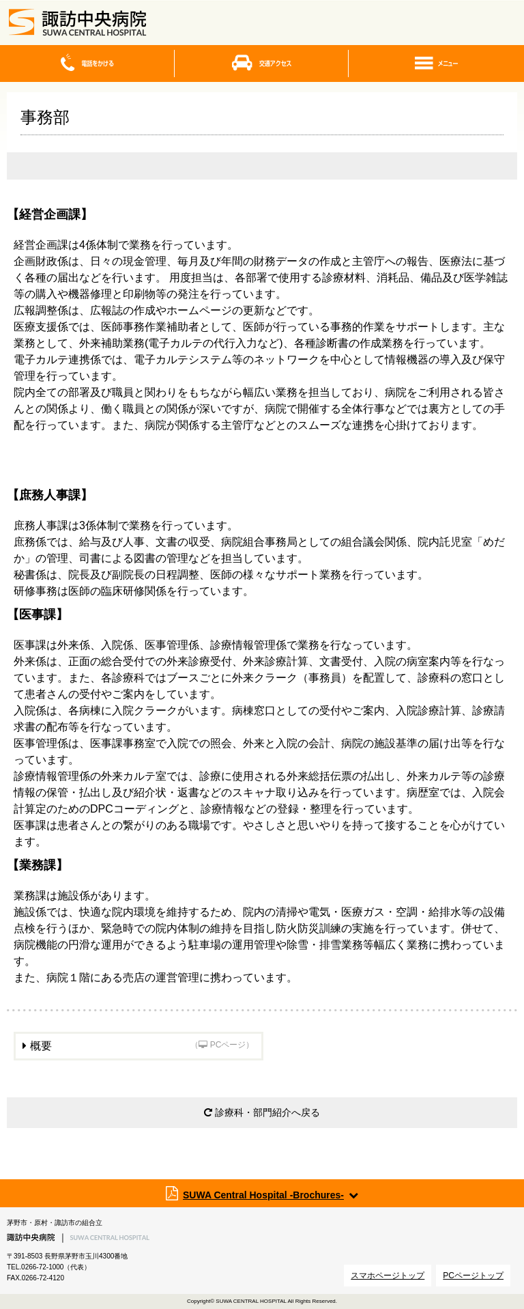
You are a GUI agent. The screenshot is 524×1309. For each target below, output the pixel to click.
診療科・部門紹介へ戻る (262, 1112)
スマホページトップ (387, 1275)
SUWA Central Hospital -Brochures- (263, 1195)
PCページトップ (473, 1275)
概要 (142, 1046)
